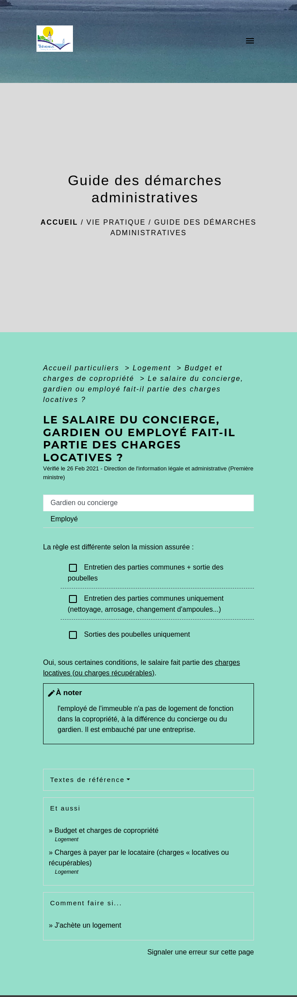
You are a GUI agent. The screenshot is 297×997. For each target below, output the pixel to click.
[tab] (148, 503)
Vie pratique (116, 222)
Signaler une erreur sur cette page (200, 952)
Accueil (59, 222)
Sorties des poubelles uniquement (129, 635)
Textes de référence (87, 779)
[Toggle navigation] (250, 41)
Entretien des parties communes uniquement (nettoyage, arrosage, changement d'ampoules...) (146, 603)
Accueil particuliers (82, 368)
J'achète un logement (87, 925)
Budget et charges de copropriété (106, 830)
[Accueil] (57, 41)
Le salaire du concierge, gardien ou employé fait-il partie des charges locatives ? (143, 389)
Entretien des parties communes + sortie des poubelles (145, 572)
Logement (153, 368)
